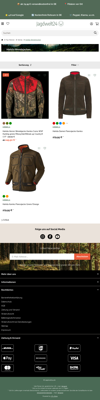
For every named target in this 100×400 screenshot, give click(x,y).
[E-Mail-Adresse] (42, 257)
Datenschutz (6, 302)
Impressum (6, 330)
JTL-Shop (54, 396)
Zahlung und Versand (10, 310)
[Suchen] (46, 33)
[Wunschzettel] (7, 23)
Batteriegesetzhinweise (11, 318)
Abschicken (82, 256)
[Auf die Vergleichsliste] (39, 75)
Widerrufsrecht (7, 314)
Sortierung (25, 65)
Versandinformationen (44, 393)
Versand (64, 386)
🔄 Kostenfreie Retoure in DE (47, 15)
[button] (91, 23)
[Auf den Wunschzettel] (44, 75)
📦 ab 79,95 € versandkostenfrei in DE (36, 4)
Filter (75, 65)
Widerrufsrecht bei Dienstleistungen (16, 322)
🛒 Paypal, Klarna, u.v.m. (82, 15)
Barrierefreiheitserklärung (11, 298)
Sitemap (4, 326)
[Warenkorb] (97, 23)
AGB (3, 306)
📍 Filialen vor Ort (73, 4)
